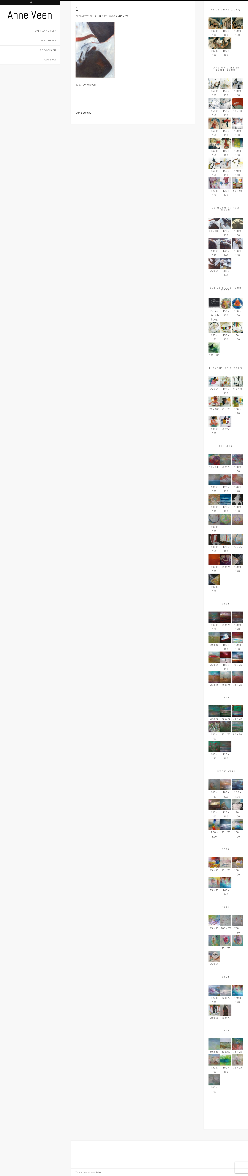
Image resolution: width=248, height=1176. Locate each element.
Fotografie (48, 50)
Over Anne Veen (45, 30)
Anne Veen (29, 15)
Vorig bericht (83, 112)
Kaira (99, 1172)
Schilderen (49, 40)
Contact (50, 59)
